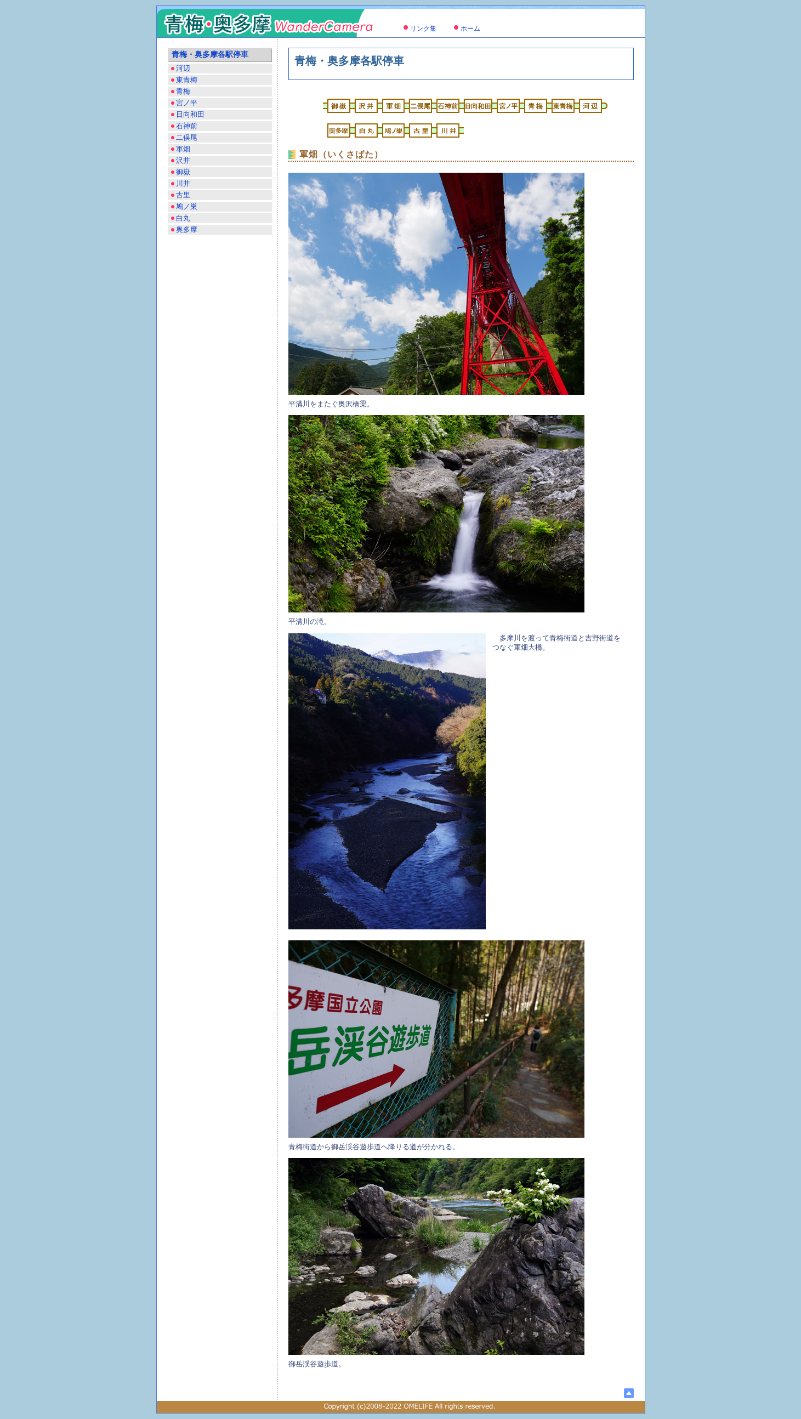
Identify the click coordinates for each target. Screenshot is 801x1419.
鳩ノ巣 (186, 206)
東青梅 (186, 80)
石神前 (186, 126)
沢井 (183, 160)
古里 (183, 195)
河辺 (183, 68)
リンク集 (423, 28)
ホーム (470, 28)
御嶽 (183, 172)
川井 (183, 183)
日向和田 (190, 114)
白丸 (183, 218)
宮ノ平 (186, 103)
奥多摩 (186, 229)
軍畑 (183, 149)
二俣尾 (186, 137)
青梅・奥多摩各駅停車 (210, 54)
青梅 (183, 91)
